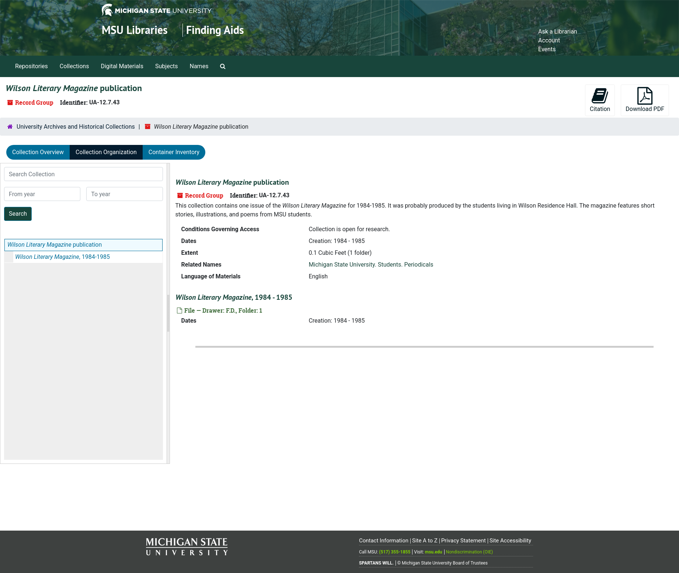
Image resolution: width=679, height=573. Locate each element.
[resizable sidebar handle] (168, 313)
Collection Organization (106, 152)
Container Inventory (174, 152)
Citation (600, 99)
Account (549, 40)
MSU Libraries (135, 30)
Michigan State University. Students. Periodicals (371, 264)
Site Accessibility (510, 540)
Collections (74, 66)
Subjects (166, 66)
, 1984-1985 (62, 256)
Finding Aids (215, 30)
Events (547, 49)
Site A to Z (425, 540)
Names (199, 66)
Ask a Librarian (557, 31)
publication (54, 244)
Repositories (31, 66)
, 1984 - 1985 (233, 297)
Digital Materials (122, 66)
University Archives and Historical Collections (76, 126)
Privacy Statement (463, 540)
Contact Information (383, 540)
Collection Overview (38, 152)
